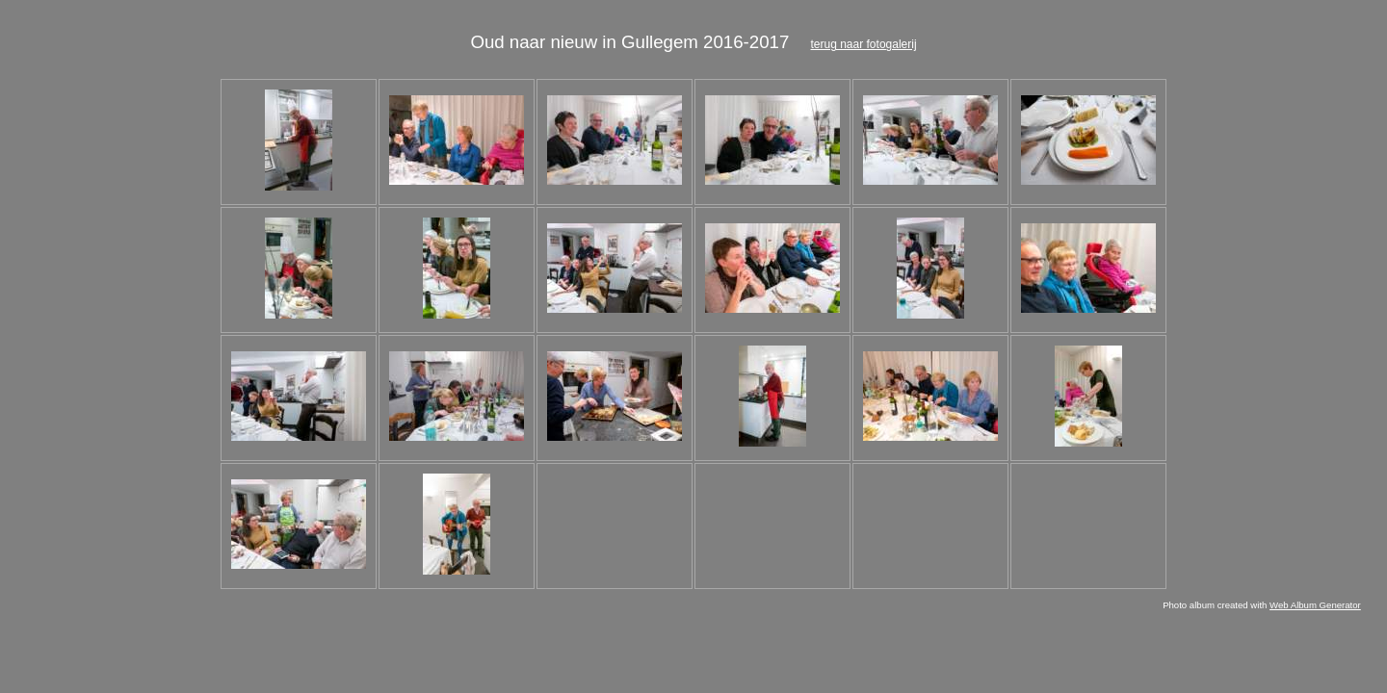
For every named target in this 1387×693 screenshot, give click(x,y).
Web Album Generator (1315, 605)
